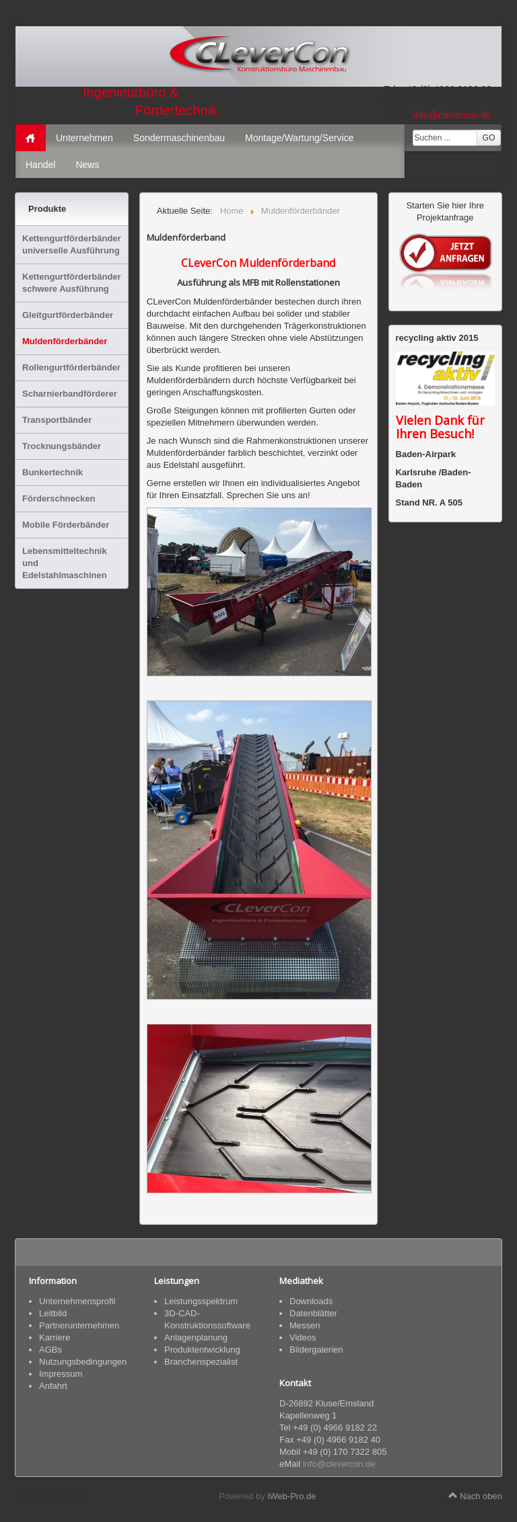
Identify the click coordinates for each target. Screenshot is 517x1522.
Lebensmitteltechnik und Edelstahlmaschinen (64, 563)
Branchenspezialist (201, 1362)
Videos (302, 1337)
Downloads (311, 1301)
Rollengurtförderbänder (71, 367)
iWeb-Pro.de (291, 1496)
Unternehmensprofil (77, 1301)
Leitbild (53, 1313)
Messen (304, 1325)
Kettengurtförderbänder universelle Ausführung (71, 244)
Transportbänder (57, 420)
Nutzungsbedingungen (83, 1362)
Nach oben (475, 1496)
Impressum (60, 1374)
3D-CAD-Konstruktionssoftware (207, 1319)
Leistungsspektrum (201, 1301)
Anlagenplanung (196, 1337)
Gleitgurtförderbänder (67, 315)
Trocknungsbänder (61, 446)
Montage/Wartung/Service (299, 137)
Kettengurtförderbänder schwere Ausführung (71, 283)
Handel (40, 164)
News (87, 164)
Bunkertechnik (52, 472)
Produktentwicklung (202, 1350)
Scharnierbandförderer (69, 394)
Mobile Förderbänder (65, 525)
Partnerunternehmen (79, 1325)
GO (489, 138)
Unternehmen (84, 137)
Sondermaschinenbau (179, 137)
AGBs (50, 1350)
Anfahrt (53, 1386)
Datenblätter (313, 1313)
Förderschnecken (58, 498)
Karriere (54, 1337)
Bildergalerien (316, 1350)
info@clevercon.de (452, 115)
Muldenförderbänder (64, 341)
